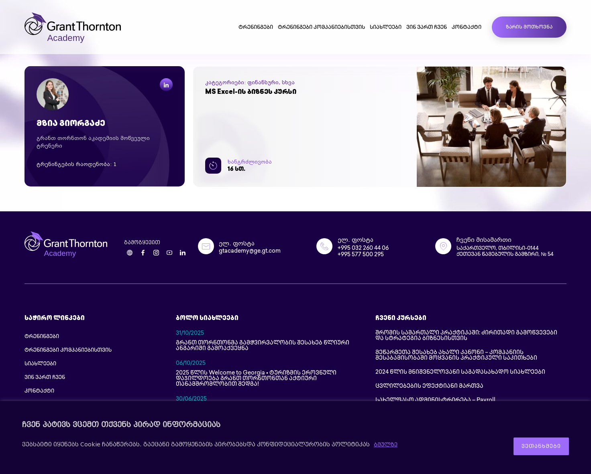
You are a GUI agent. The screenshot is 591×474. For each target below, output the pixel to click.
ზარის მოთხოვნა (529, 27)
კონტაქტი (466, 27)
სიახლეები (385, 27)
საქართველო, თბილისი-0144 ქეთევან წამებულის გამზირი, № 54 (510, 252)
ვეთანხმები (536, 446)
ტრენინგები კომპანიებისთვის (321, 27)
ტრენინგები (255, 27)
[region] (295, 439)
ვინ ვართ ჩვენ (426, 27)
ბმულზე (386, 446)
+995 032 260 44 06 (363, 249)
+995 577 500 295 (361, 256)
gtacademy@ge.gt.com (250, 252)
